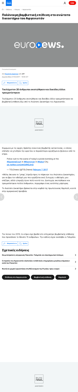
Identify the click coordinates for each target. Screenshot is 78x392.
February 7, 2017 (40, 169)
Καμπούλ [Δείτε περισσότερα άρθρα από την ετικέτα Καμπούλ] (62, 277)
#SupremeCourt (14, 162)
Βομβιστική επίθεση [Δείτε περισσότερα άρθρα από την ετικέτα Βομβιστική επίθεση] (42, 277)
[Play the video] (39, 45)
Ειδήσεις (9, 9)
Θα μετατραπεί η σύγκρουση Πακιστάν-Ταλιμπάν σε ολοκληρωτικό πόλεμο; (32, 255)
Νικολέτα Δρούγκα (11, 74)
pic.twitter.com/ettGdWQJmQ (20, 164)
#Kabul (41, 162)
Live (72, 3)
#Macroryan (29, 162)
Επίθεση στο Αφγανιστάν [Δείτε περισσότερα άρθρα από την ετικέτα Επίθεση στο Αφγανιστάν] (16, 277)
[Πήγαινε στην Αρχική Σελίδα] (9, 3)
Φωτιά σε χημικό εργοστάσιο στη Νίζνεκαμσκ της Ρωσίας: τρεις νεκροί (30, 269)
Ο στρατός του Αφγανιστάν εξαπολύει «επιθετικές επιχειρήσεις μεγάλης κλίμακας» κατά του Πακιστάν (36, 262)
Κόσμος (17, 9)
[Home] (2, 9)
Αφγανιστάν (26, 9)
